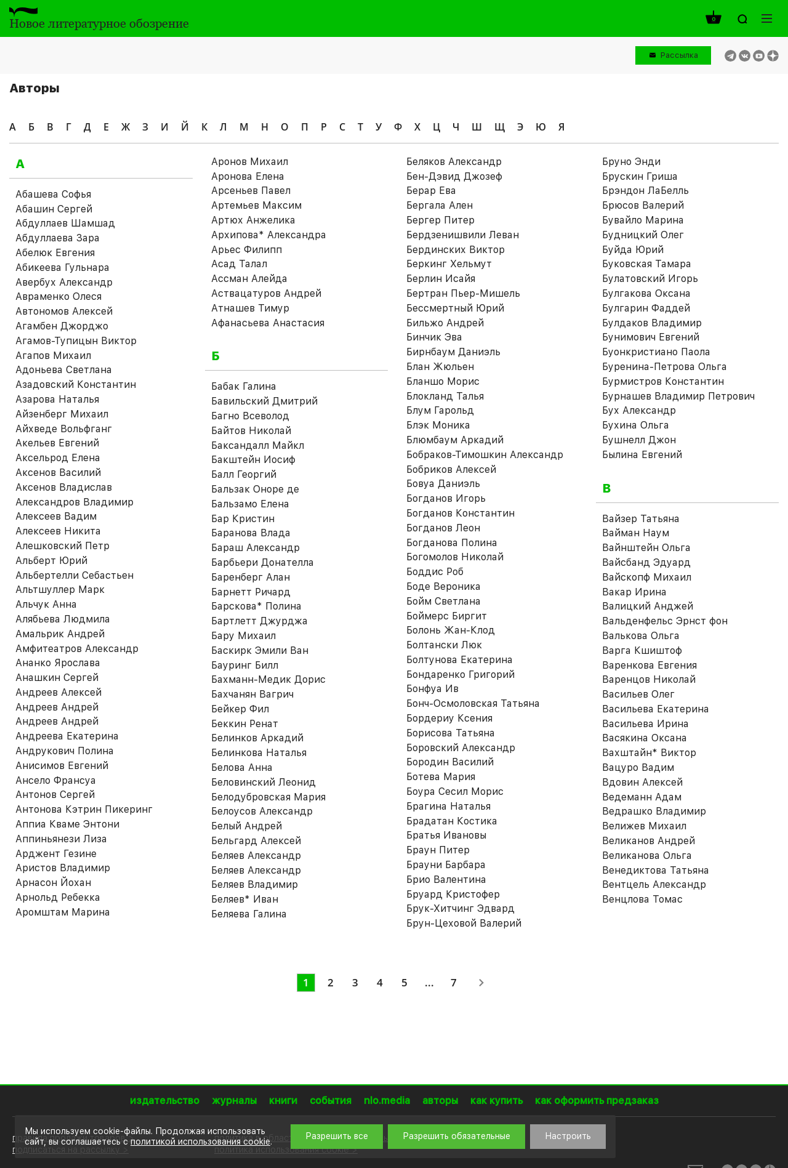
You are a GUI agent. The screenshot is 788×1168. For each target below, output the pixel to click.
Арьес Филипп (246, 250)
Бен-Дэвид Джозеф (454, 176)
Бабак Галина (243, 386)
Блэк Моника (438, 425)
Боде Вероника (443, 586)
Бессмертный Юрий (455, 308)
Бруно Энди (631, 161)
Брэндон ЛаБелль (645, 190)
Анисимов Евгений (61, 765)
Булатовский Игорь (650, 278)
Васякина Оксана (644, 738)
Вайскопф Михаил (646, 577)
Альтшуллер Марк (60, 589)
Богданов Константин (460, 513)
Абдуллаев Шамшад (65, 223)
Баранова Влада (251, 533)
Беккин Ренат (244, 724)
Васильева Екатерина (655, 709)
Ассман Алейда (249, 278)
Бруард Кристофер (453, 894)
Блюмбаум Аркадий (455, 440)
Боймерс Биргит (446, 616)
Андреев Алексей (58, 692)
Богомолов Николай (455, 557)
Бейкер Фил (240, 709)
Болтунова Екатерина (459, 660)
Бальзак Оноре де (255, 489)
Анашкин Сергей (56, 677)
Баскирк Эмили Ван (259, 650)
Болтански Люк (444, 645)
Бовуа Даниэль (443, 483)
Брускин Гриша (640, 176)
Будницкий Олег (643, 235)
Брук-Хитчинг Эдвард (460, 908)
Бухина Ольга (635, 425)
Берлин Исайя (440, 278)
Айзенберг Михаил (61, 414)
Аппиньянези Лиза (61, 839)
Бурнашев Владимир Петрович (678, 396)
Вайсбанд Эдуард (646, 562)
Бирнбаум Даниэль (453, 352)
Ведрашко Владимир (654, 811)
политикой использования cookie (200, 1141)
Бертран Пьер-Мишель (463, 293)
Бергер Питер (440, 220)
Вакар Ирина (634, 592)
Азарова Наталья (57, 399)
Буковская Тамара (646, 264)
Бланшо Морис (443, 381)
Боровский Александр (460, 748)
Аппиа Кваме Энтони (67, 824)
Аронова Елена (247, 176)
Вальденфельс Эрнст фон (665, 621)
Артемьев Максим (256, 205)
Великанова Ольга (647, 855)
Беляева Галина (249, 914)
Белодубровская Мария (268, 797)
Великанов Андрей (648, 841)
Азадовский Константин (75, 384)
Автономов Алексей (64, 311)
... (429, 982)
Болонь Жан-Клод (450, 630)
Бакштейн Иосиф (253, 459)
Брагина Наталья (448, 806)
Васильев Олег (638, 694)
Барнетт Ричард (251, 592)
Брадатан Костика (451, 821)
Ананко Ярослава (57, 663)
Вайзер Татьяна (641, 519)
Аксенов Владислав (63, 487)
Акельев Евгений (57, 443)
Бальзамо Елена (250, 504)
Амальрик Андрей (60, 634)
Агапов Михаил (53, 355)
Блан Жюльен (440, 367)
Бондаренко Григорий (460, 674)
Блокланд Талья (445, 396)
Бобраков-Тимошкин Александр (484, 455)
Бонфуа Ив (432, 689)
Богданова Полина (451, 543)
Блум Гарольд (440, 410)
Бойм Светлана (443, 601)
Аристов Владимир (62, 868)
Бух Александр (639, 410)
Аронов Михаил (249, 161)
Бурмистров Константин (663, 381)
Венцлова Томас (642, 899)
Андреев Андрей (56, 707)
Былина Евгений (642, 455)
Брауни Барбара (446, 865)
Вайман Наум (635, 533)
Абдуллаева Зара (57, 238)
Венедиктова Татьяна (655, 870)
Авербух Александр (64, 282)
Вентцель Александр (654, 884)
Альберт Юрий (51, 560)
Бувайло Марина (643, 220)
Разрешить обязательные (456, 1136)
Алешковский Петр (62, 546)
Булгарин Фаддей (646, 308)
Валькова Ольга (641, 636)
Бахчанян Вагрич (252, 694)
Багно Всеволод (250, 416)
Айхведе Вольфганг (63, 429)
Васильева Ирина (645, 724)
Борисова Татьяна (450, 733)
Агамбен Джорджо (61, 326)
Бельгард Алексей (256, 841)
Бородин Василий (450, 762)
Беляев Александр (256, 855)
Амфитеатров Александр (77, 648)
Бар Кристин (243, 519)
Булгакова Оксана (646, 293)
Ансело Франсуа (55, 780)
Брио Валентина (446, 879)
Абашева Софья (53, 194)
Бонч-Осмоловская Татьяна (473, 703)
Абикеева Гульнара (62, 267)
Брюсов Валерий (643, 205)
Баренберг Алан (250, 577)
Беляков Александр (454, 161)
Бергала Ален (439, 205)
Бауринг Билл (244, 665)
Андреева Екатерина (67, 736)
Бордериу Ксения (449, 718)
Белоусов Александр (262, 811)
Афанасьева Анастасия (267, 323)
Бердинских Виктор (455, 250)
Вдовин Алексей (642, 782)
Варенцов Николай (649, 679)
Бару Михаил (243, 636)
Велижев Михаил (644, 826)
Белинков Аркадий (257, 738)
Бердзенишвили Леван (462, 235)
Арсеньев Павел (251, 190)
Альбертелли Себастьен (74, 575)
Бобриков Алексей (451, 469)
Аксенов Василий (58, 472)
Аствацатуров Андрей (266, 293)
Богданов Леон (443, 528)
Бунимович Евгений (650, 337)
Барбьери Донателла (262, 562)
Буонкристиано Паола (656, 352)
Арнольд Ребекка (57, 897)
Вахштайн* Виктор (649, 753)
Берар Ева (431, 190)
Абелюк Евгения (55, 253)
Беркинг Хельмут (449, 264)
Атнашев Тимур (250, 308)
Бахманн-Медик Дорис (268, 679)
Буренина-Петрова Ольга (664, 367)
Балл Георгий (243, 474)
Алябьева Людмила (62, 619)
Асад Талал (239, 264)
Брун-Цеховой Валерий (463, 923)
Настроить (568, 1136)
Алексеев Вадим (56, 516)
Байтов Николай (251, 431)
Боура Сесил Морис (455, 791)
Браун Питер (438, 850)
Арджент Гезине (56, 854)
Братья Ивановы (446, 835)
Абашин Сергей (53, 209)
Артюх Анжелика (253, 220)
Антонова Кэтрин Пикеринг (84, 809)
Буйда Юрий (633, 250)
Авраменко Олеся (58, 296)
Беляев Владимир (254, 884)
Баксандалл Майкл (257, 445)
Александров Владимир (74, 502)
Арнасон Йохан (53, 882)
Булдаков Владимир (652, 323)
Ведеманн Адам (641, 797)
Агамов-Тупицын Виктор (76, 341)
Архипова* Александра (268, 235)
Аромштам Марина (62, 912)
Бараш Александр (255, 548)
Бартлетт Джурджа (259, 621)
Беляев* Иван (244, 899)
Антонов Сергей (55, 794)
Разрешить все (336, 1136)
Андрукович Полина (64, 751)
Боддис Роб (435, 572)
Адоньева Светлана (63, 370)
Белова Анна (242, 767)
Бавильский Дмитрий (264, 401)
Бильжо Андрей (445, 323)
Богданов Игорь (446, 498)
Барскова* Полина (256, 606)
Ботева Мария (440, 777)
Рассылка (679, 55)
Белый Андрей (246, 826)
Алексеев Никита (58, 531)
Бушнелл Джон (639, 440)
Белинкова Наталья (259, 753)
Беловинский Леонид (263, 782)
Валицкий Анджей (647, 606)
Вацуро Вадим (638, 767)
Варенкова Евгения (649, 665)
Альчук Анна (46, 604)
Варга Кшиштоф (642, 650)
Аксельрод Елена (57, 458)
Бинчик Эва (434, 337)
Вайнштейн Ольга (646, 548)
